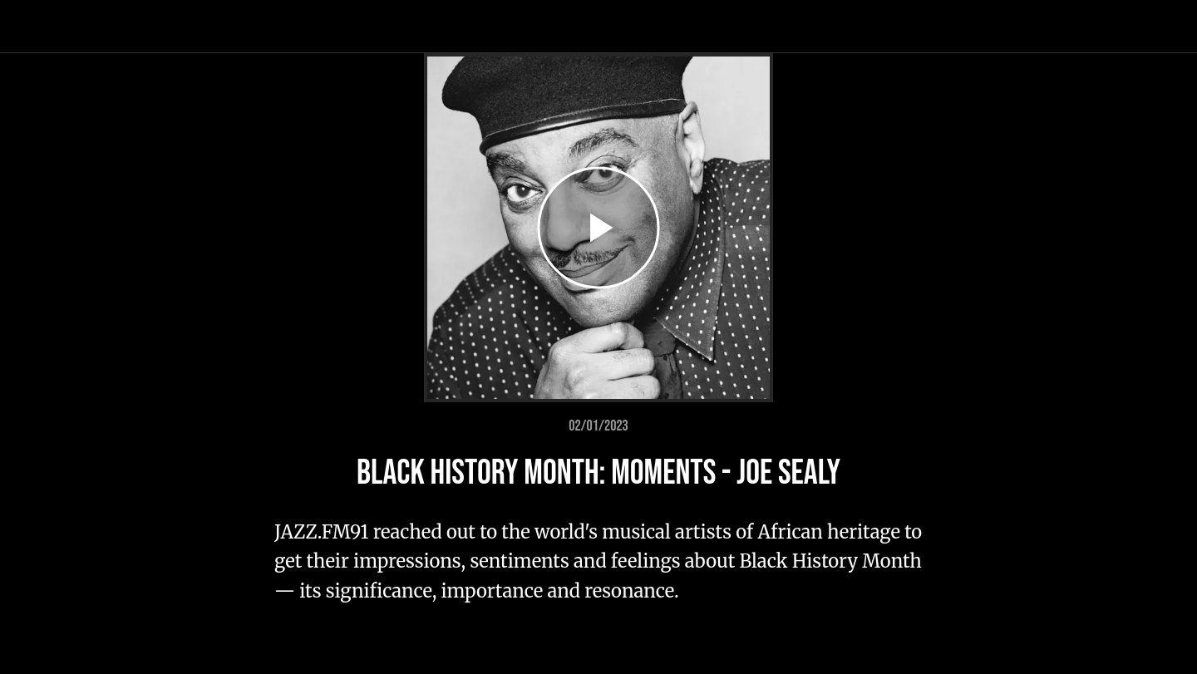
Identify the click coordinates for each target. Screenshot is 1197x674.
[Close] (33, 27)
